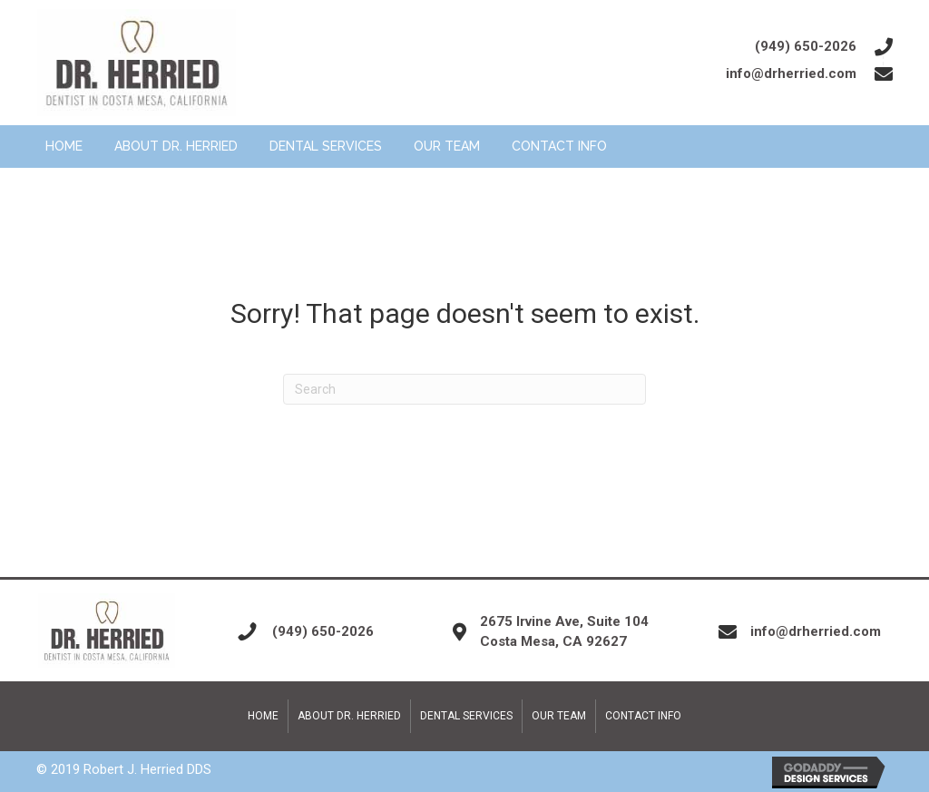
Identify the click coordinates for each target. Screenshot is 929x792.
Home (263, 715)
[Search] (464, 390)
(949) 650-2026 (805, 46)
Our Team (559, 715)
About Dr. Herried (349, 715)
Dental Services (466, 715)
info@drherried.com (791, 73)
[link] (64, 147)
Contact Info (643, 715)
